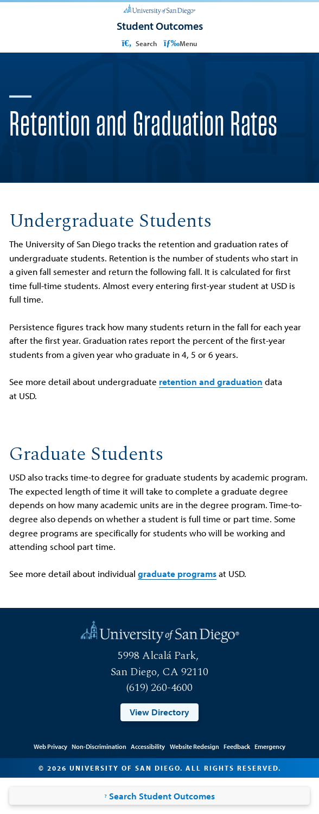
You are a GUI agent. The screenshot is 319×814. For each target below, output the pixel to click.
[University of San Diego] (159, 9)
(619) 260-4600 (159, 688)
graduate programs (177, 573)
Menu (180, 43)
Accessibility (148, 746)
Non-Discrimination (99, 746)
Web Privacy (50, 746)
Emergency (269, 746)
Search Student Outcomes (159, 796)
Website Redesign (194, 746)
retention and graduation (211, 381)
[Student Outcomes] (160, 26)
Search (138, 43)
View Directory (159, 711)
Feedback (237, 746)
